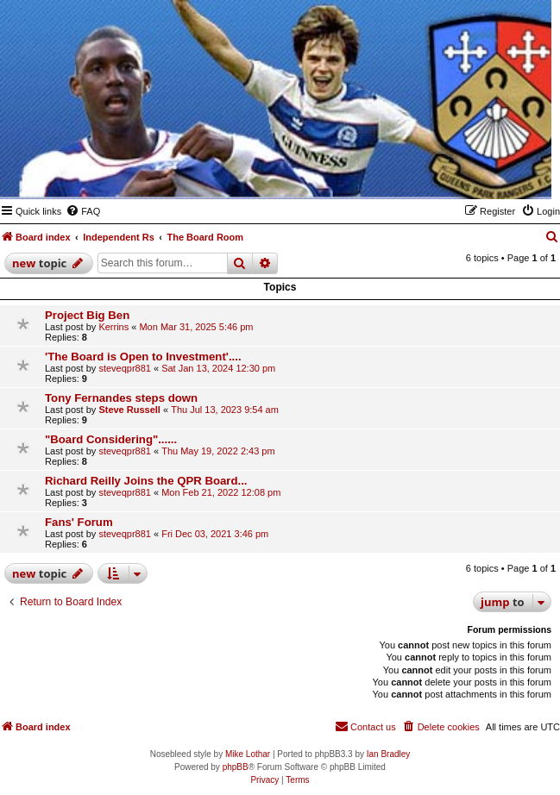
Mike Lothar (247, 754)
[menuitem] (83, 211)
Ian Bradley (389, 754)
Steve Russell (129, 409)
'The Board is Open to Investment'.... (143, 356)
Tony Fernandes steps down (121, 397)
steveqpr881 (124, 368)
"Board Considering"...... (111, 439)
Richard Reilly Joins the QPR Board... (146, 480)
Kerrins (113, 327)
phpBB (236, 767)
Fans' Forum (79, 522)
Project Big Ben (87, 315)
